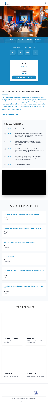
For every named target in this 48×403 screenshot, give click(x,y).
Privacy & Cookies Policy (24, 401)
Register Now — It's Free (24, 77)
